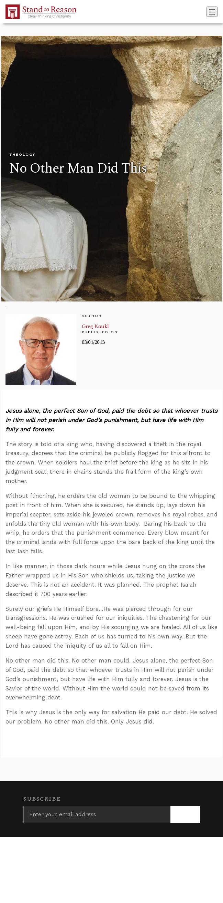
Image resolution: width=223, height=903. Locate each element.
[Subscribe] (185, 814)
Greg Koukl (95, 326)
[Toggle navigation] (212, 12)
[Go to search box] (204, 11)
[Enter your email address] (96, 814)
